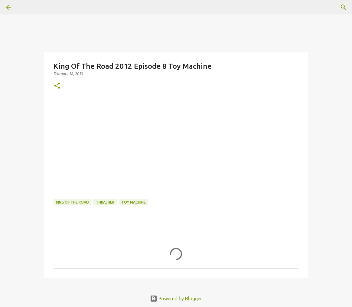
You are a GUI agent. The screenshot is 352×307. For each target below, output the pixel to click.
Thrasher (105, 202)
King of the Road (72, 202)
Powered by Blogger (176, 298)
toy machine (133, 202)
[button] (57, 86)
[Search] (343, 7)
